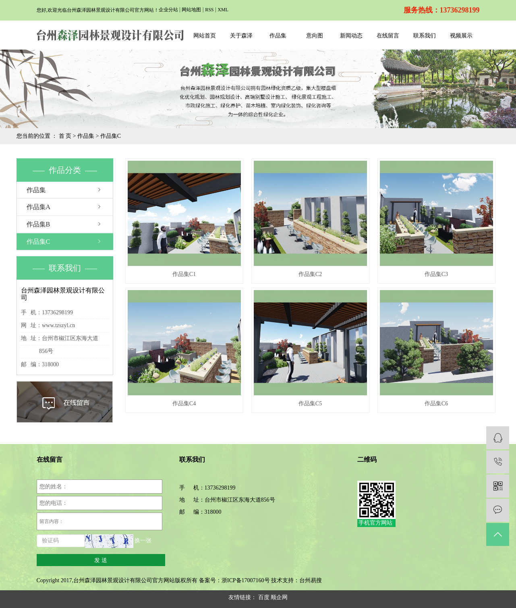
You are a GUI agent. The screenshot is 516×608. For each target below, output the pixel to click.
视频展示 (461, 36)
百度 (263, 597)
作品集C (110, 136)
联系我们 (424, 36)
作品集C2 (310, 274)
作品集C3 (436, 274)
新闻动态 (351, 36)
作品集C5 (310, 403)
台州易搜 (310, 580)
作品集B (38, 224)
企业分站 (168, 9)
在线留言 (388, 36)
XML (223, 9)
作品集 (277, 36)
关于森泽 (241, 36)
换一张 (143, 541)
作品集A (39, 206)
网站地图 (191, 9)
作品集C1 (184, 274)
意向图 (314, 36)
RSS (209, 9)
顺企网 (279, 597)
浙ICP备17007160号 (246, 580)
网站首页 (204, 36)
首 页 (65, 136)
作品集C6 (436, 403)
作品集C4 (184, 403)
